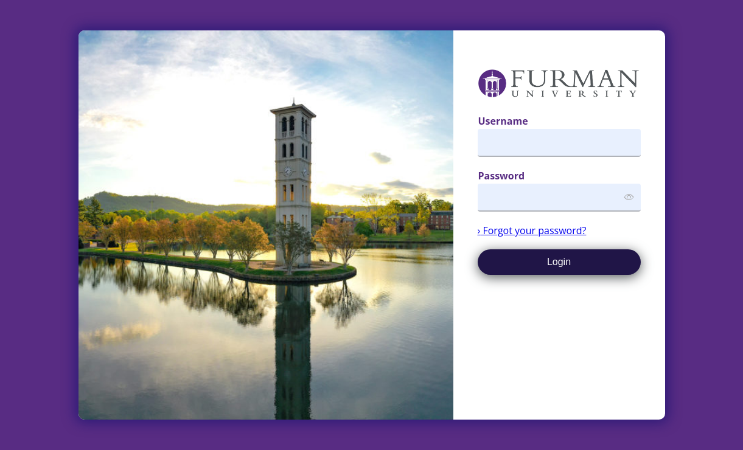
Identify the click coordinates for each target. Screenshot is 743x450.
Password (501, 175)
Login (559, 262)
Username (503, 121)
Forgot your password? (532, 230)
